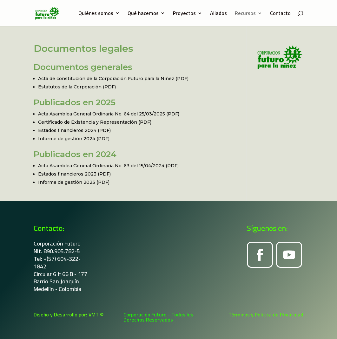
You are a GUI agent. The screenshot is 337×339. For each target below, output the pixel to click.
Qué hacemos (143, 14)
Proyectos (184, 14)
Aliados (218, 14)
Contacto (280, 14)
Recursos (245, 14)
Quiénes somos (95, 14)
